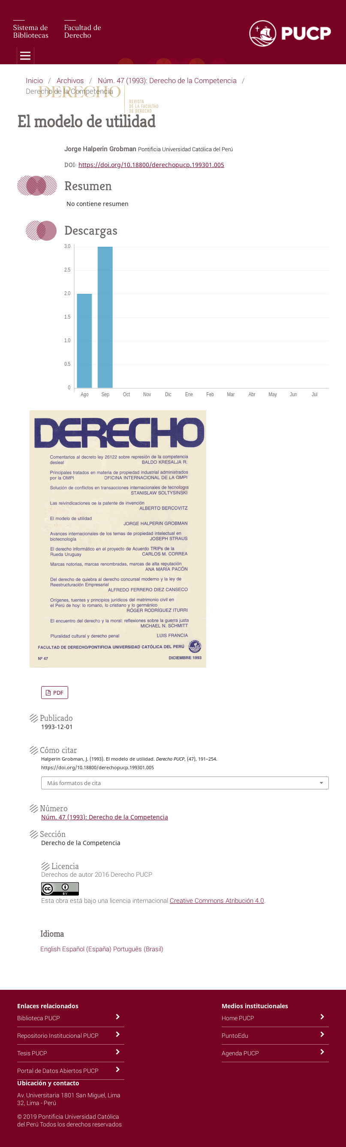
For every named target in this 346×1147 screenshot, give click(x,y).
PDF (57, 692)
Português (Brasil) (138, 948)
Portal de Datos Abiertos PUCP (58, 1070)
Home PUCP (238, 1018)
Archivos (70, 80)
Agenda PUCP (240, 1053)
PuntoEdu (235, 1035)
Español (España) (86, 948)
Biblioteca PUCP (38, 1018)
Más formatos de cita (74, 783)
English (50, 948)
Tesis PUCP (32, 1053)
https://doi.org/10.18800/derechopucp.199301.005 (151, 165)
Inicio (34, 80)
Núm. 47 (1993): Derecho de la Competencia (167, 80)
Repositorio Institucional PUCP (58, 1035)
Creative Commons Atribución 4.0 (217, 900)
